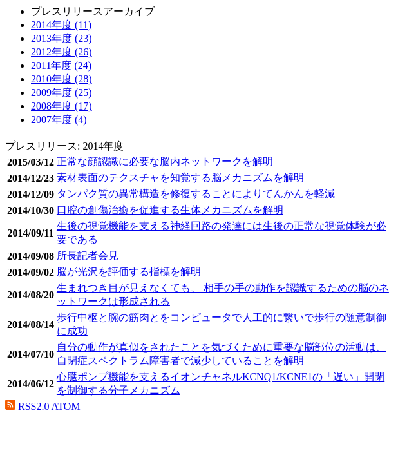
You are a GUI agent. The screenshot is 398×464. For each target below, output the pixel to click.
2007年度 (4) (59, 119)
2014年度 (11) (61, 24)
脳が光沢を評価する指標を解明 (129, 271)
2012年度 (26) (61, 51)
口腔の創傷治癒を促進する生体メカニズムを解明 (170, 209)
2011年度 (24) (61, 65)
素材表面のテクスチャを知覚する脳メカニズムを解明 (180, 177)
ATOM (66, 406)
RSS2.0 (33, 406)
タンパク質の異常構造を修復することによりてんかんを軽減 (196, 193)
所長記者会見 (87, 255)
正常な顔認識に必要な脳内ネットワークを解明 (165, 161)
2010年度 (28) (61, 78)
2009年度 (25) (61, 92)
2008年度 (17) (61, 106)
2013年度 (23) (61, 38)
